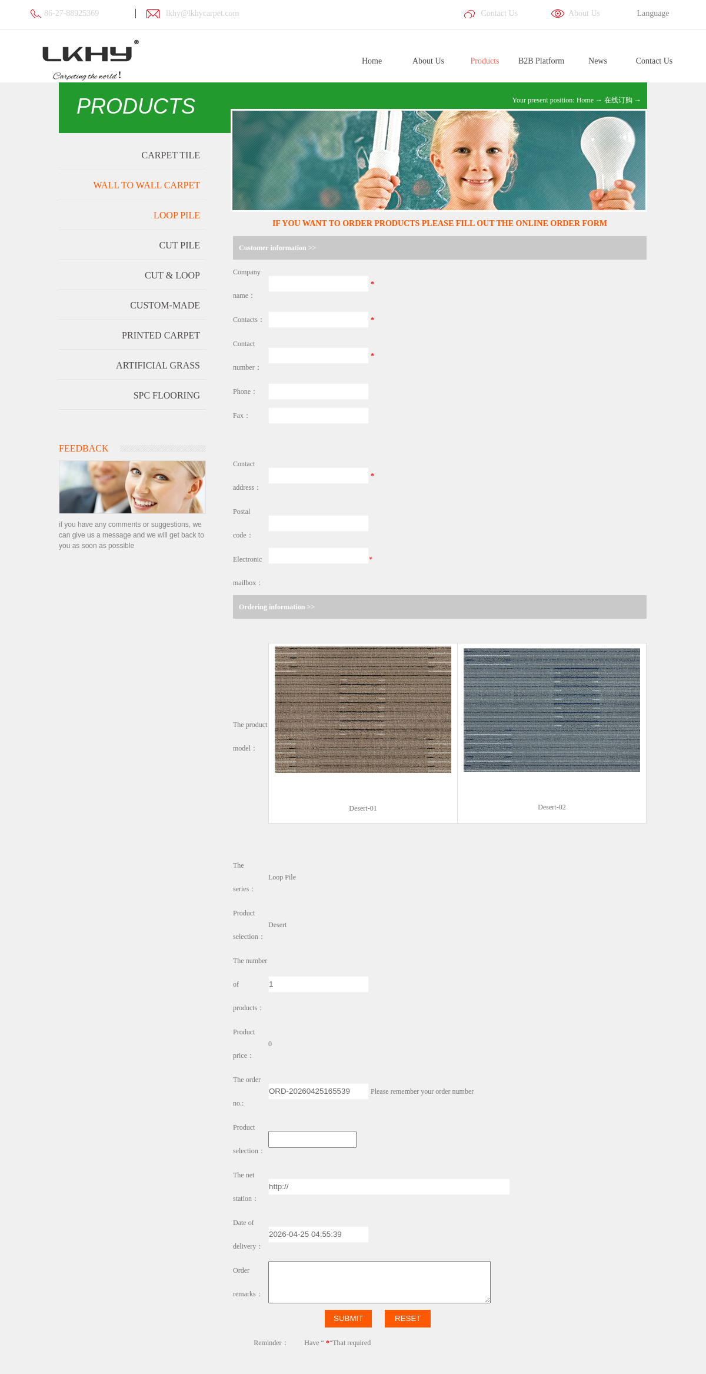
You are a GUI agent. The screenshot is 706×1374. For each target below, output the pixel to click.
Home (372, 61)
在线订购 (618, 100)
